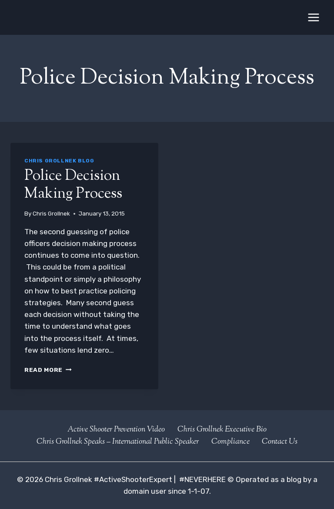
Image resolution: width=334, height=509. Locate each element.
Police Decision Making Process (73, 185)
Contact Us (279, 442)
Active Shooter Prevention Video (116, 429)
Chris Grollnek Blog (59, 161)
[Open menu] (313, 17)
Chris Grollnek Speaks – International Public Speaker (118, 442)
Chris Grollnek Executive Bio (222, 429)
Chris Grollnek (51, 213)
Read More (48, 369)
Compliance (230, 442)
